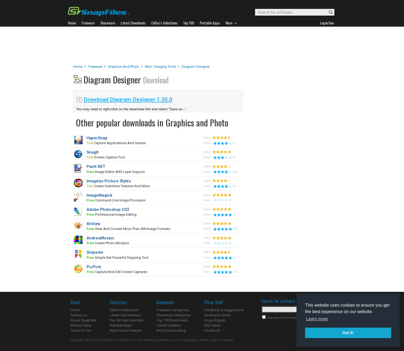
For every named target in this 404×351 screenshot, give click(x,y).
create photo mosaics (108, 243)
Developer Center (217, 315)
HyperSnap (97, 138)
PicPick (94, 266)
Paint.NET (96, 166)
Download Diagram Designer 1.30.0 (128, 99)
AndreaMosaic (101, 238)
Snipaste (95, 252)
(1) (224, 142)
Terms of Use (80, 330)
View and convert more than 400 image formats (128, 229)
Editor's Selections (124, 310)
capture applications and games (116, 143)
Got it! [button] (348, 333)
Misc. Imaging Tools (160, 67)
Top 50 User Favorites (126, 320)
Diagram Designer (196, 67)
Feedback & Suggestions (224, 310)
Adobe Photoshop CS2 (108, 209)
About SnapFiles (83, 320)
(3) (224, 214)
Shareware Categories (174, 315)
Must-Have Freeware (125, 330)
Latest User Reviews (125, 315)
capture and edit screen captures (117, 272)
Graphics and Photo (123, 67)
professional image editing (112, 214)
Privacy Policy (80, 325)
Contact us (78, 315)
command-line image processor (116, 200)
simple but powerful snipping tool (117, 258)
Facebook (212, 330)
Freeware (95, 67)
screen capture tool (106, 157)
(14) (225, 271)
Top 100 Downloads (172, 320)
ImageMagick (99, 195)
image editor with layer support (116, 172)
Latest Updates (169, 325)
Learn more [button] (317, 319)
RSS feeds (212, 325)
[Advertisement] (202, 45)
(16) (225, 171)
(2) (224, 157)
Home (78, 67)
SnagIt (93, 152)
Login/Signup (215, 320)
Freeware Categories (173, 310)
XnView (94, 223)
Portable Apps (121, 325)
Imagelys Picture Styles (109, 181)
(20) (225, 228)
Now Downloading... (172, 330)
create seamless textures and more (118, 186)
